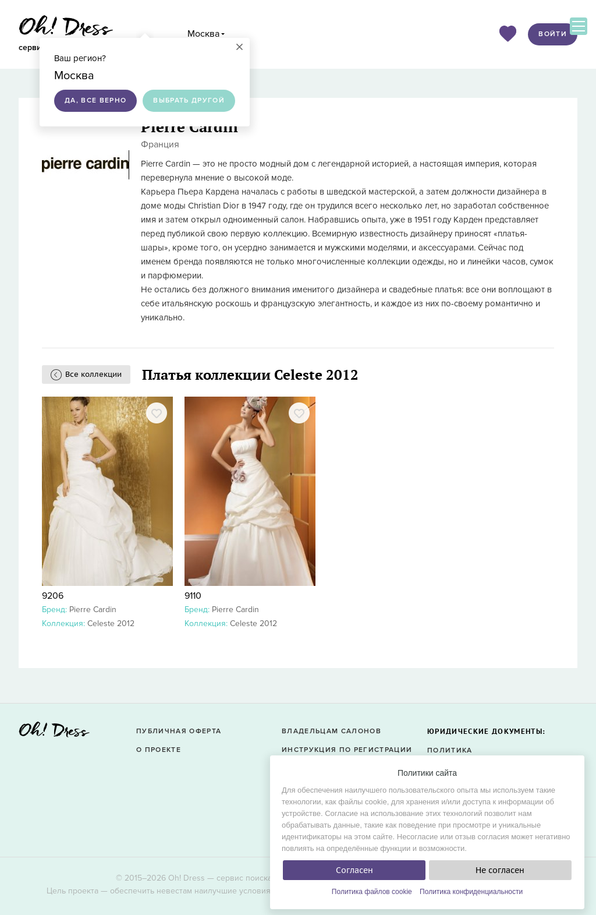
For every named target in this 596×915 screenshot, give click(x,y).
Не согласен (500, 870)
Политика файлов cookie (372, 892)
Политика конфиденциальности (471, 892)
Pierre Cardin (92, 609)
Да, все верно (95, 100)
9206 (52, 596)
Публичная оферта (178, 731)
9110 (193, 596)
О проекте (158, 750)
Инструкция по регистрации (347, 750)
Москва (203, 34)
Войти (552, 34)
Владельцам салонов (331, 731)
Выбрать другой (189, 100)
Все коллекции (93, 374)
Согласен (354, 870)
